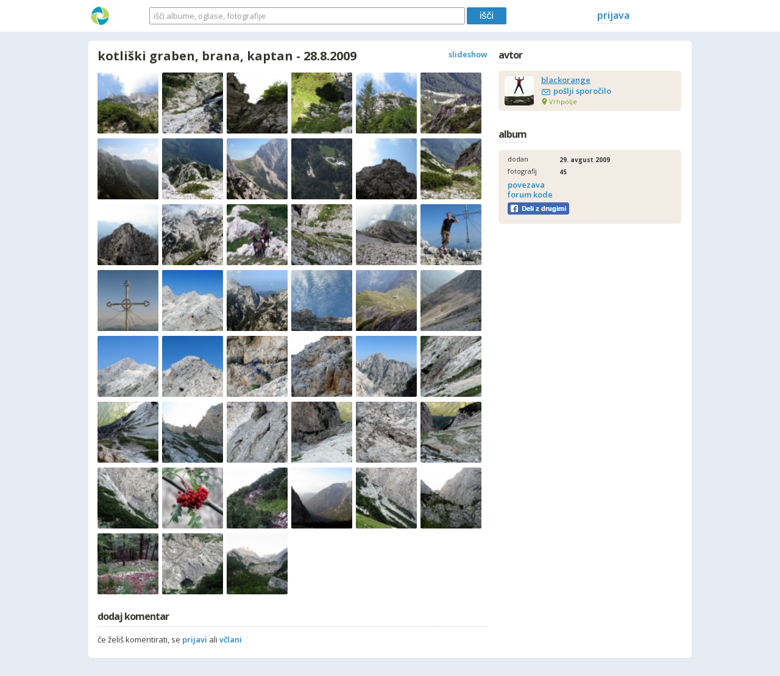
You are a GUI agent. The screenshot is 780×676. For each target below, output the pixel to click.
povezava (526, 184)
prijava (613, 15)
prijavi (194, 639)
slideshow (468, 54)
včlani (230, 639)
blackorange (565, 79)
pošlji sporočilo (582, 90)
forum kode (530, 194)
